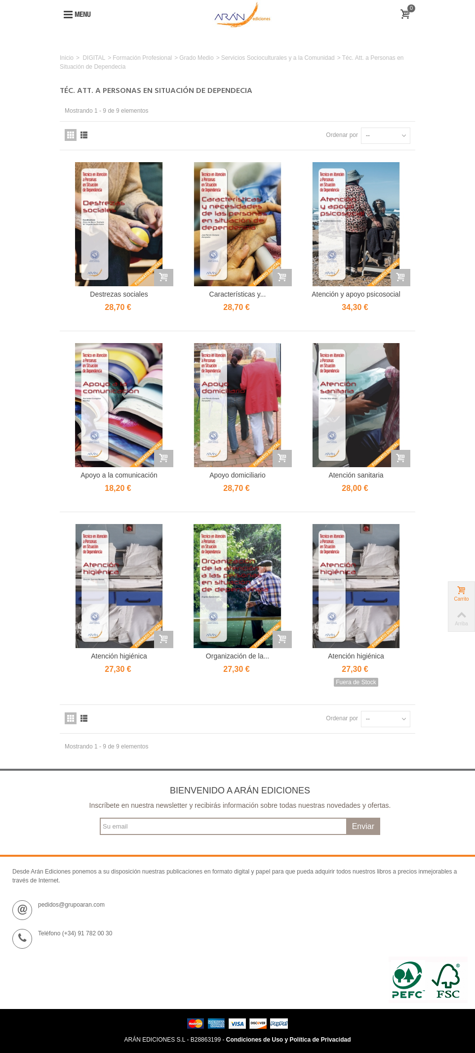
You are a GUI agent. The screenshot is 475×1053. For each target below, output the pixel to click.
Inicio (67, 57)
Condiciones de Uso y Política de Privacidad (288, 1039)
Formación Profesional (142, 57)
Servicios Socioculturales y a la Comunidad (278, 57)
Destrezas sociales (119, 294)
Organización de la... (237, 656)
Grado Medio (196, 57)
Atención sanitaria (355, 475)
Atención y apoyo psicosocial (356, 294)
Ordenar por (342, 135)
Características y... (237, 294)
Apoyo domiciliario (237, 475)
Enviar (363, 826)
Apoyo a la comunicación (118, 475)
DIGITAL (93, 57)
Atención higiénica (119, 656)
